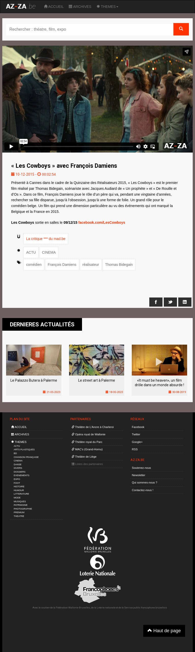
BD (15, 453)
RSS (135, 449)
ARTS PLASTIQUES (24, 449)
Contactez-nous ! (142, 490)
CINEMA (49, 252)
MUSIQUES (20, 501)
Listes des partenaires (87, 463)
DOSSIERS (19, 472)
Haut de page (164, 630)
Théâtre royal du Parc (87, 441)
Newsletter (138, 475)
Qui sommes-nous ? (144, 482)
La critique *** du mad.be (46, 239)
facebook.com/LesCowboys (101, 222)
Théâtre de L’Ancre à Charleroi (93, 427)
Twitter (136, 434)
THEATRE (19, 516)
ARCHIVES (80, 7)
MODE (17, 497)
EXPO (17, 479)
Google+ (137, 441)
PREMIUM (19, 512)
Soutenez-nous (141, 467)
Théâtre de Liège (84, 456)
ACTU (31, 252)
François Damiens (62, 265)
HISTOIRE (19, 486)
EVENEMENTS (21, 475)
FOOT (17, 483)
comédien (34, 265)
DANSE (18, 464)
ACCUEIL (54, 7)
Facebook (138, 427)
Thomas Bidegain (119, 265)
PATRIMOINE (20, 505)
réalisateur (91, 265)
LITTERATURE (21, 494)
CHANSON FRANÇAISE (26, 457)
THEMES (107, 7)
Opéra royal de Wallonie (89, 434)
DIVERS (18, 468)
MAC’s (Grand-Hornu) (87, 449)
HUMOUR (19, 490)
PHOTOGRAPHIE (23, 509)
